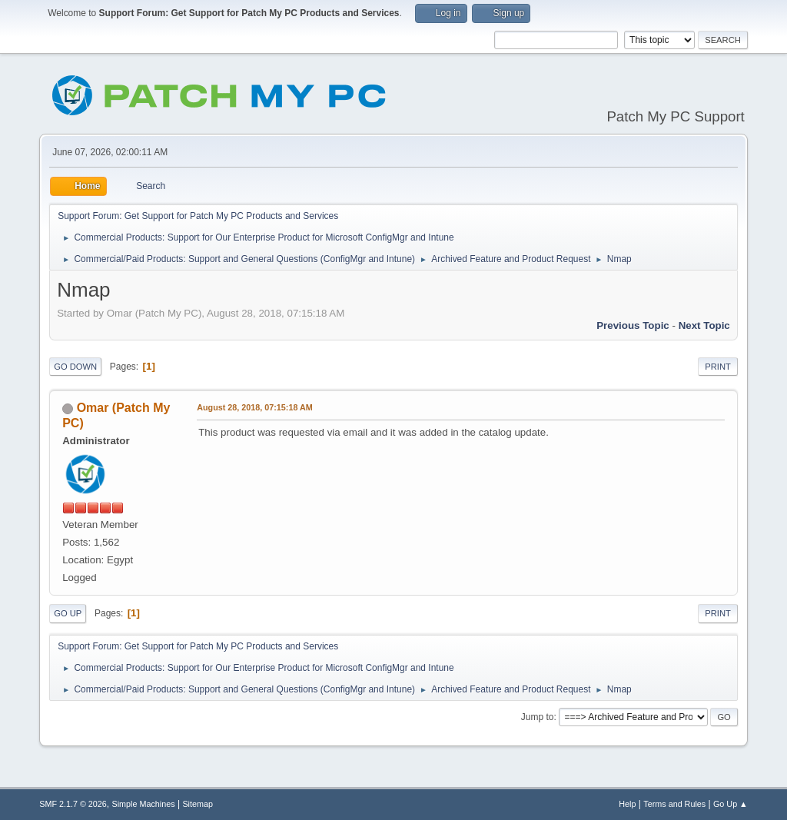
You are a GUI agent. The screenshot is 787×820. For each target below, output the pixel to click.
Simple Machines (143, 803)
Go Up (67, 613)
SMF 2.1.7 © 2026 (73, 803)
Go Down (75, 366)
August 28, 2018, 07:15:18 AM (255, 407)
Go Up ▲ (730, 803)
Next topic (704, 325)
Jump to (537, 717)
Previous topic (632, 325)
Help (627, 803)
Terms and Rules (674, 803)
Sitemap (197, 803)
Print (718, 366)
